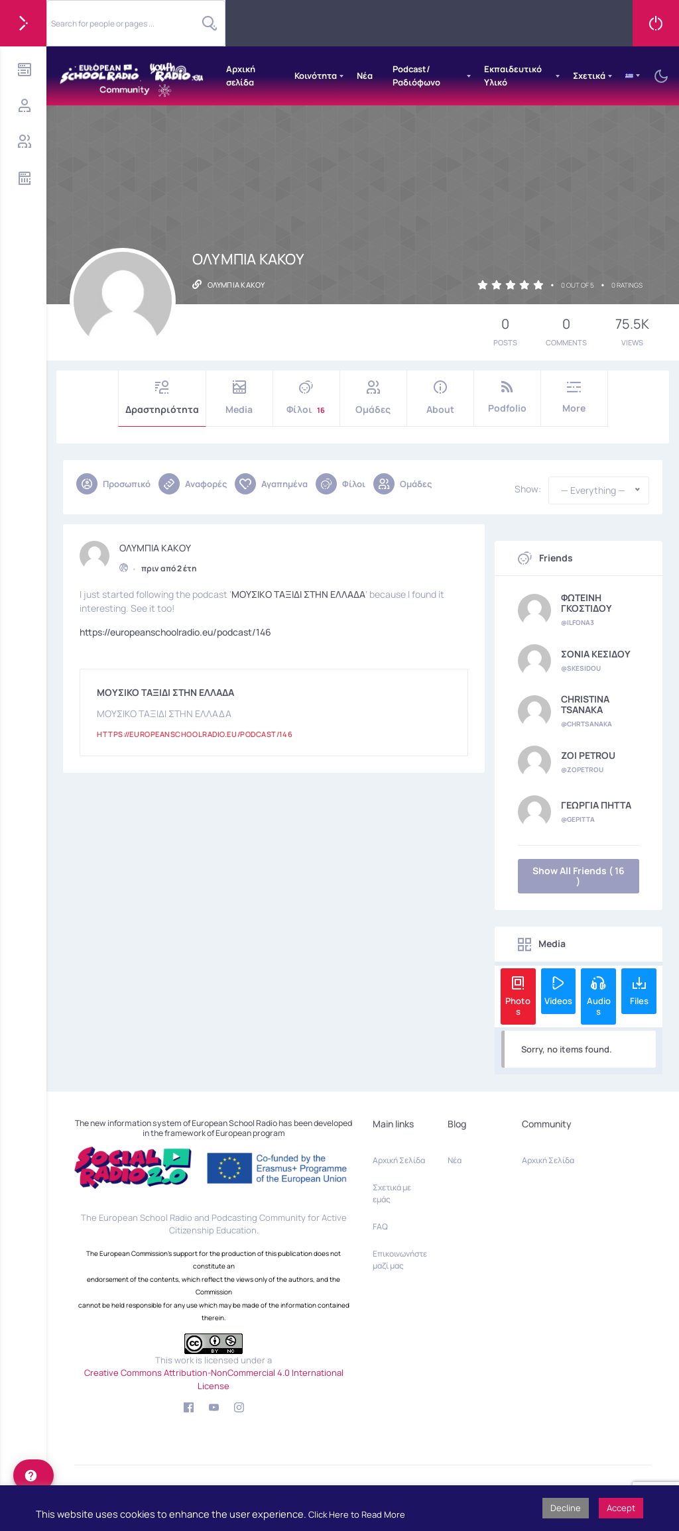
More (574, 397)
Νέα (365, 76)
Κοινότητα (315, 76)
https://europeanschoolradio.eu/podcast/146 (175, 630)
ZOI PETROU (588, 755)
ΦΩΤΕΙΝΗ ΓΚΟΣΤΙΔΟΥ (586, 603)
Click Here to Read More (356, 1514)
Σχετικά (589, 76)
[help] (33, 1475)
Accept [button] (621, 1508)
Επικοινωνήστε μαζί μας (400, 1259)
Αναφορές (192, 483)
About (440, 398)
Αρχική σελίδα (240, 75)
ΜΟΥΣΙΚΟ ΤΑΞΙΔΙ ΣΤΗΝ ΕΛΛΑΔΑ (298, 592)
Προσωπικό (113, 483)
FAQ (380, 1226)
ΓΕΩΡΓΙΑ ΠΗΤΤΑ (596, 805)
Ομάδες (373, 398)
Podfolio (507, 397)
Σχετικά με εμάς (392, 1193)
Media (239, 398)
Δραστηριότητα (162, 398)
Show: (528, 489)
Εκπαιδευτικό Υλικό (513, 75)
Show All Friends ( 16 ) (578, 875)
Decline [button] (565, 1508)
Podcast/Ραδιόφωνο (416, 75)
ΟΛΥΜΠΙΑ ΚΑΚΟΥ (155, 546)
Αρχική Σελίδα (399, 1160)
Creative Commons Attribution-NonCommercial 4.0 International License (213, 1379)
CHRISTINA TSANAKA (585, 704)
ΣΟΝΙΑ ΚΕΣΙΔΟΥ (596, 654)
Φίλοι (306, 398)
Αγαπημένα (271, 483)
